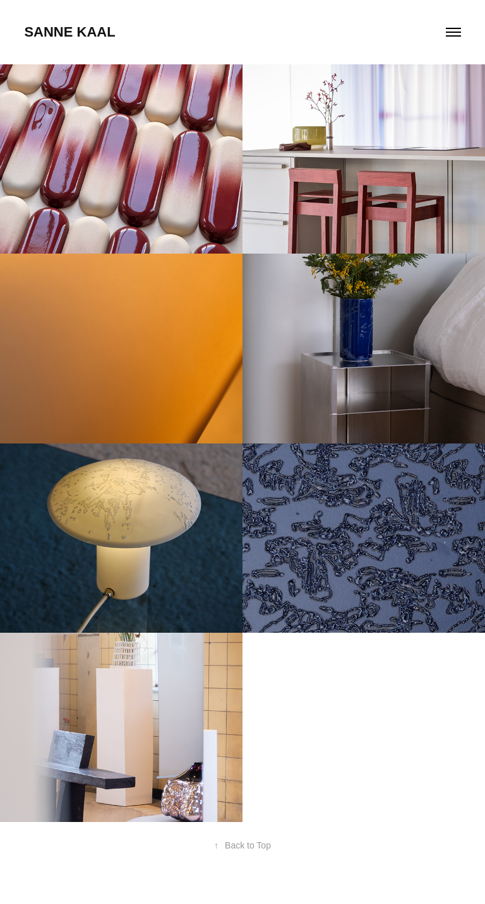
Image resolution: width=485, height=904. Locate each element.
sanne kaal (69, 32)
